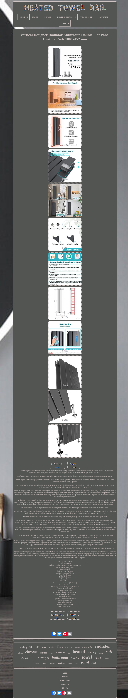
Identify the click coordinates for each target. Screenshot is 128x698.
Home (65, 673)
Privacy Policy (65, 680)
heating (92, 652)
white (52, 647)
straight (43, 658)
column (20, 653)
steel (94, 663)
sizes (76, 663)
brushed (101, 653)
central (43, 653)
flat (60, 646)
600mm (70, 663)
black (98, 658)
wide (44, 647)
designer (26, 646)
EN (63, 688)
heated (79, 651)
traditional (52, 663)
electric (25, 658)
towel (87, 657)
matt (69, 653)
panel (85, 662)
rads (44, 663)
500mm (77, 648)
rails (37, 647)
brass (33, 659)
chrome (31, 652)
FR (67, 688)
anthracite (87, 647)
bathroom (60, 657)
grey (51, 653)
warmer (60, 652)
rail (109, 651)
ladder (75, 658)
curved (68, 647)
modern (37, 663)
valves (106, 659)
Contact (65, 677)
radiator (102, 646)
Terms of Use (65, 684)
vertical (61, 663)
